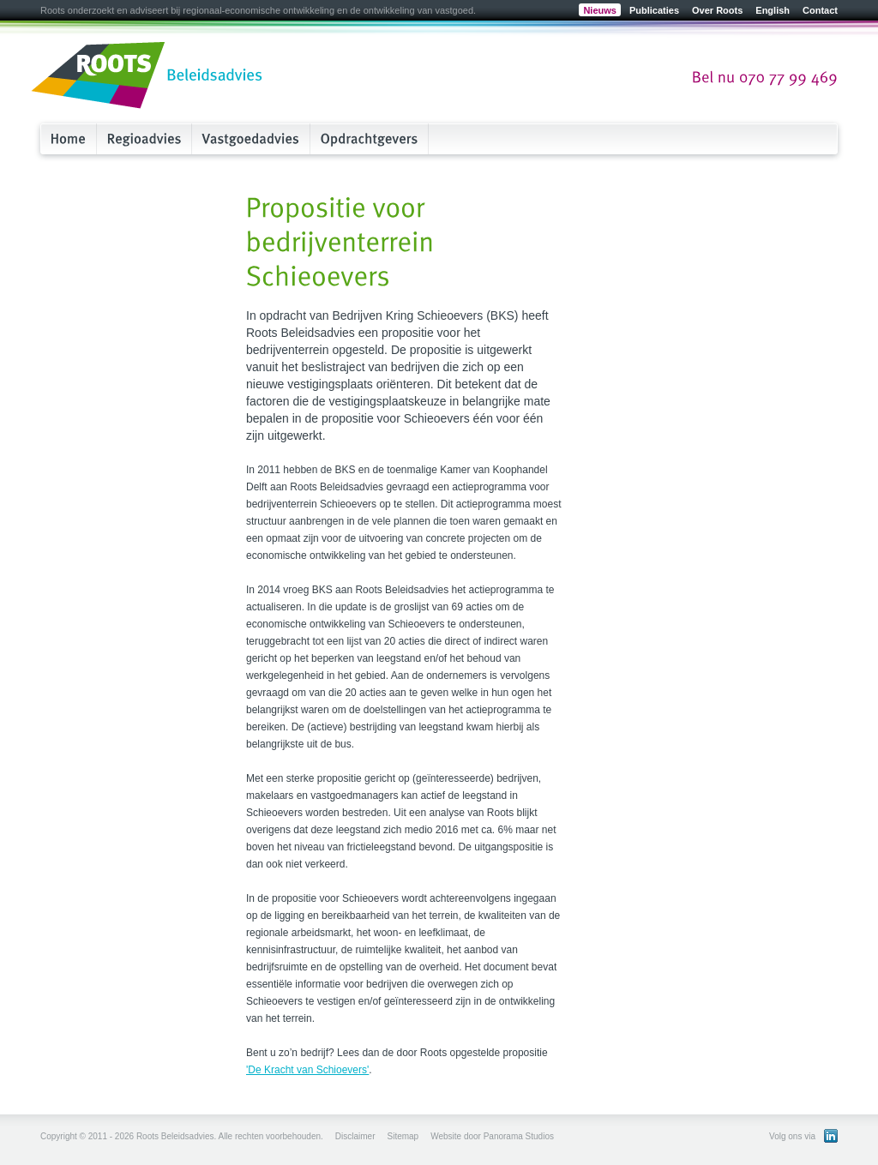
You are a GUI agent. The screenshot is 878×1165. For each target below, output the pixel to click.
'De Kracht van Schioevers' (307, 1070)
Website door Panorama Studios (492, 1136)
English (772, 10)
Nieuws (599, 10)
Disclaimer (355, 1136)
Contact (820, 10)
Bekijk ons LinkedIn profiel (831, 1136)
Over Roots (717, 10)
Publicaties (654, 10)
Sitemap (402, 1136)
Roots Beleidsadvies (147, 76)
